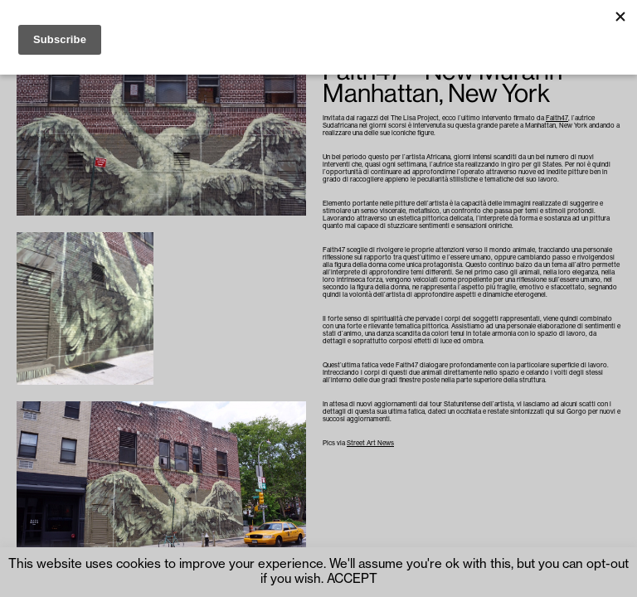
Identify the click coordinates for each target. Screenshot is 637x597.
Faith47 (557, 118)
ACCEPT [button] (352, 579)
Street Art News (370, 443)
